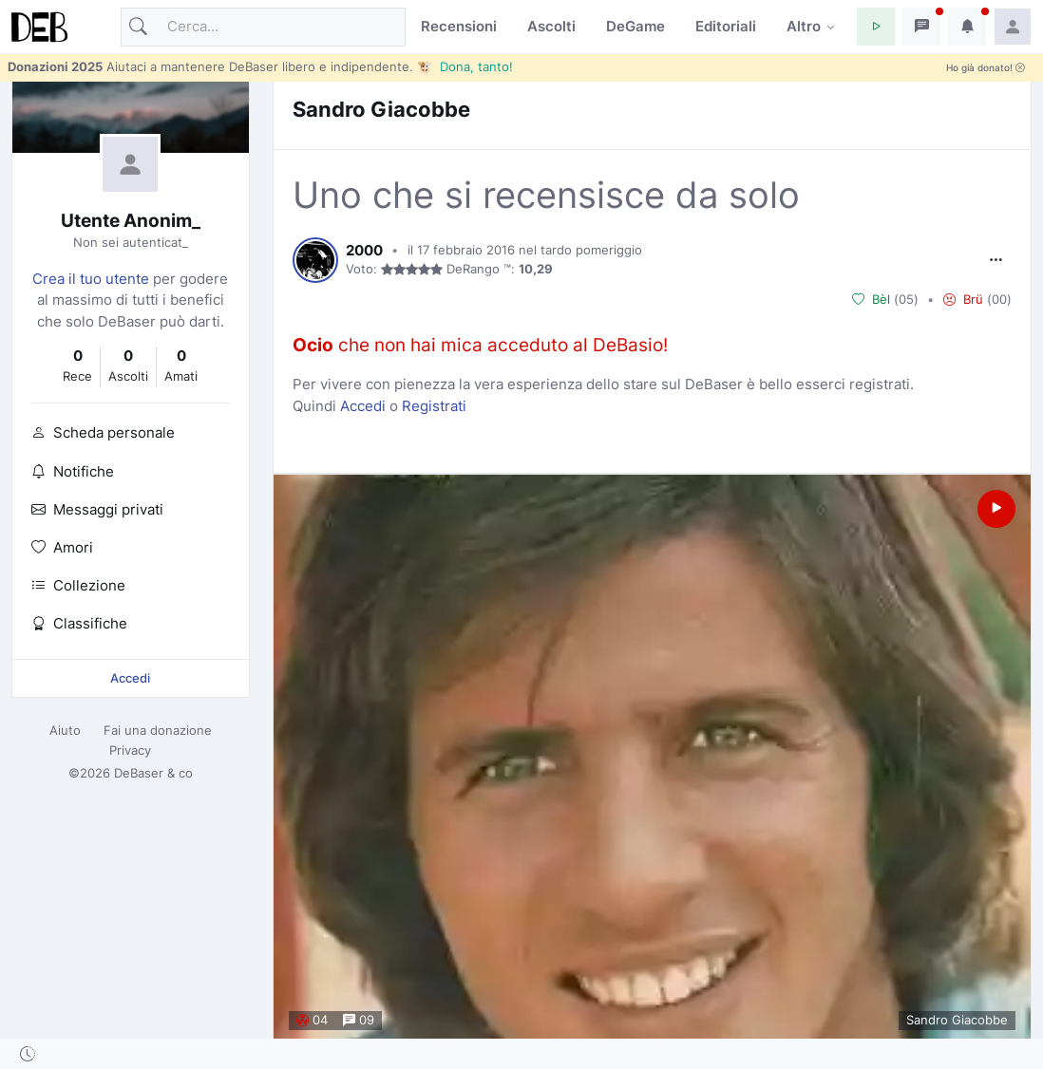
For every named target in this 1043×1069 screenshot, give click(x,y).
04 (312, 1020)
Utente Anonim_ (130, 221)
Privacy (130, 750)
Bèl (871, 300)
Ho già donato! (985, 68)
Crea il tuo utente (90, 279)
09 (358, 1020)
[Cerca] (263, 27)
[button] (876, 27)
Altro (804, 26)
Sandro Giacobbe (381, 109)
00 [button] (999, 299)
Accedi (130, 677)
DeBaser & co (153, 772)
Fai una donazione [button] (158, 730)
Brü (963, 300)
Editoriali (725, 26)
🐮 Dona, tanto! (465, 66)
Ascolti (551, 26)
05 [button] (906, 299)
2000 (364, 250)
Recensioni (459, 26)
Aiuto (65, 730)
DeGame (635, 26)
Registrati (434, 406)
